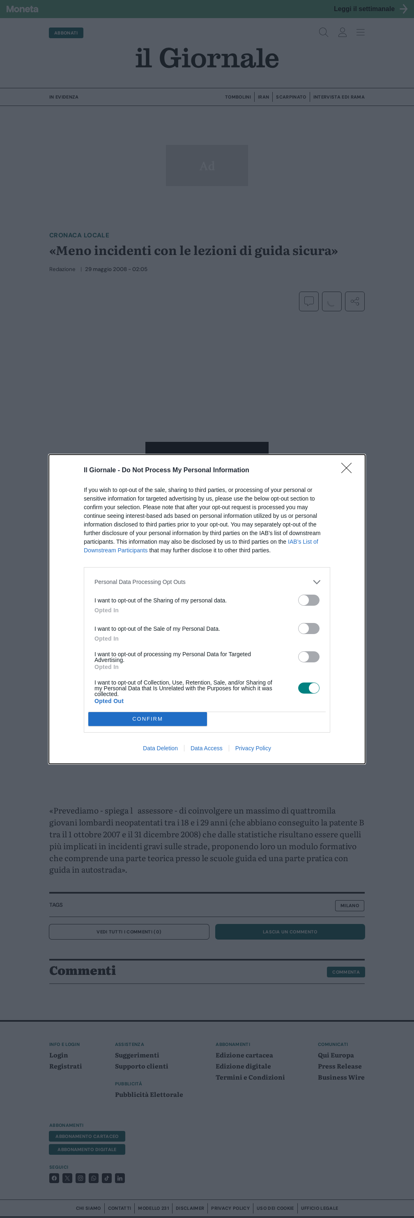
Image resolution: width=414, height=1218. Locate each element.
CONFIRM (147, 719)
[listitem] (207, 582)
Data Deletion (160, 748)
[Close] (349, 470)
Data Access (207, 748)
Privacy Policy (253, 748)
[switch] (309, 600)
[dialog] (207, 609)
